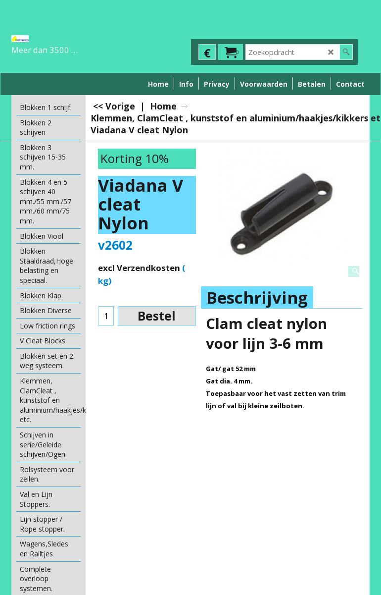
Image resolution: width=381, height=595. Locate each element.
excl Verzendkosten (139, 267)
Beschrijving (257, 297)
